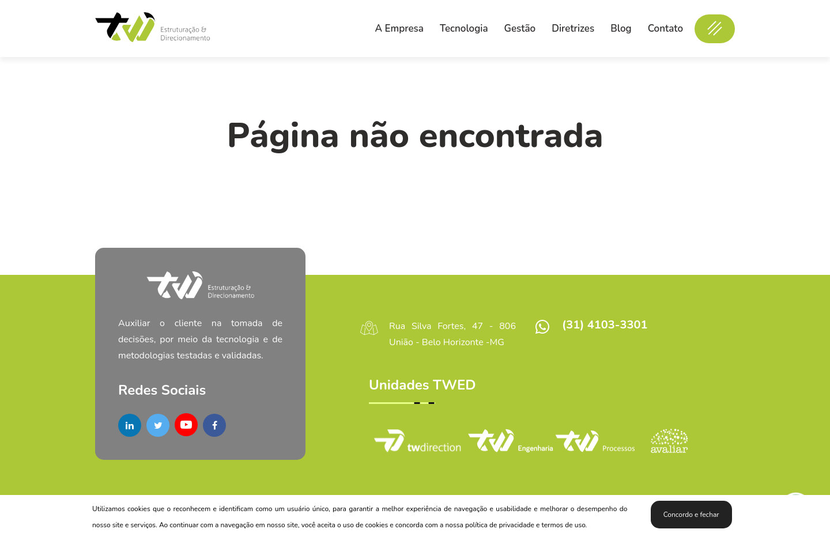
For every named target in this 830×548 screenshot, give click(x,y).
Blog (620, 28)
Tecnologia (464, 28)
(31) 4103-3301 (604, 324)
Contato (665, 28)
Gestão (520, 28)
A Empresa (399, 28)
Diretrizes (573, 28)
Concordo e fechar (691, 514)
